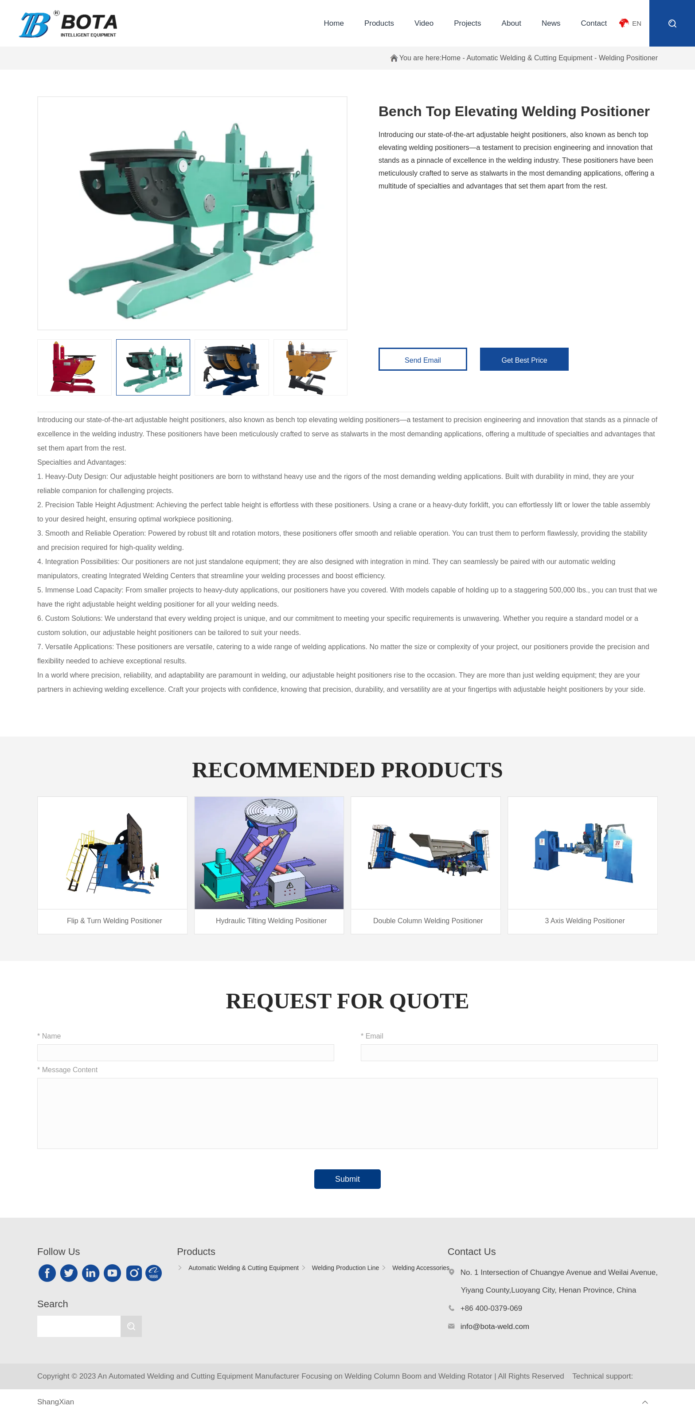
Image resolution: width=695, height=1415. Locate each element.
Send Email (423, 360)
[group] (112, 865)
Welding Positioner (628, 58)
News (551, 23)
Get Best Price (524, 360)
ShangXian (55, 1402)
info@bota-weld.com (495, 1326)
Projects (467, 23)
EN (636, 23)
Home (334, 23)
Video (423, 23)
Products (379, 23)
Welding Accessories (420, 1267)
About (511, 23)
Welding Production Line (345, 1267)
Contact (594, 23)
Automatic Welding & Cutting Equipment (529, 58)
